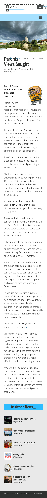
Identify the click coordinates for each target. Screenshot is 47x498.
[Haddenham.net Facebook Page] (7, 7)
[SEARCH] (21, 7)
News (17, 58)
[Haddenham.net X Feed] (7, 10)
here (27, 327)
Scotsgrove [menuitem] (37, 493)
